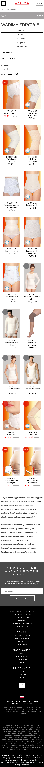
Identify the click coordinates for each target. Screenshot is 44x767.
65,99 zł (32, 347)
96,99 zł (11, 301)
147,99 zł (32, 301)
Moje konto (22, 650)
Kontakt (22, 677)
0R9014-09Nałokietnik (32, 433)
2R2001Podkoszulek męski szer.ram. (32, 388)
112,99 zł (32, 393)
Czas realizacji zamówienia (22, 614)
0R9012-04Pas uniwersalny (32, 204)
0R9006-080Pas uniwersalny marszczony (32, 251)
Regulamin (22, 641)
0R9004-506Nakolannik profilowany (11, 159)
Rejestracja (22, 662)
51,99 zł (32, 118)
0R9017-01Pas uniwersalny (11, 250)
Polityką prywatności (25, 758)
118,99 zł (12, 393)
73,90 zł (11, 210)
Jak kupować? (22, 644)
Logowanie (22, 653)
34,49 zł (32, 164)
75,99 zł (32, 255)
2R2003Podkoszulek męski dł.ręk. (11, 343)
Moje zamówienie (22, 656)
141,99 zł (12, 347)
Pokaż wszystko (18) (9, 74)
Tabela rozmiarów (22, 626)
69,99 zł (11, 164)
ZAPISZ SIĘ (22, 598)
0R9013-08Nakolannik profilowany (32, 159)
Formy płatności (22, 620)
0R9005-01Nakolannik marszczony (32, 113)
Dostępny (7, 52)
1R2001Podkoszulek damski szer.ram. (11, 388)
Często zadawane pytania (22, 635)
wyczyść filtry (9, 58)
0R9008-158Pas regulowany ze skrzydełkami (11, 205)
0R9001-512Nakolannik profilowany (32, 343)
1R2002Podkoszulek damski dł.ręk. (32, 297)
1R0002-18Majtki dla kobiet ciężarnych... (11, 480)
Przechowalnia (22, 659)
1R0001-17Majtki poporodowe (11, 112)
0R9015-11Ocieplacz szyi (11, 433)
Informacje (22, 668)
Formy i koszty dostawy (22, 617)
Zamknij (25, 765)
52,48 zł (32, 207)
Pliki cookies (22, 674)
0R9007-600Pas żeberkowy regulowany (12, 297)
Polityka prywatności (22, 638)
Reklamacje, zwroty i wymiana (22, 623)
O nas (22, 671)
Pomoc (22, 632)
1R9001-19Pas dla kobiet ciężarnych (32, 480)
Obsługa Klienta (22, 611)
